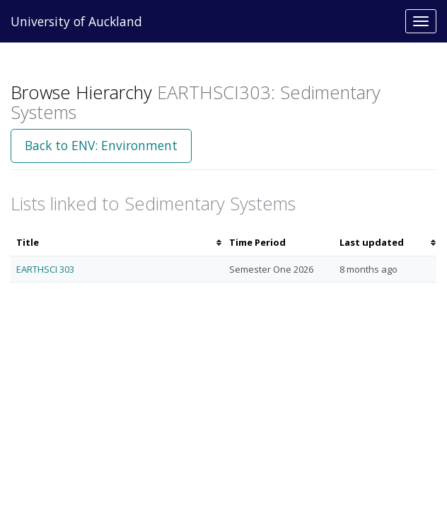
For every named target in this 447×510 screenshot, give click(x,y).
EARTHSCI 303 (45, 269)
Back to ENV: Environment (101, 145)
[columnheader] (117, 243)
